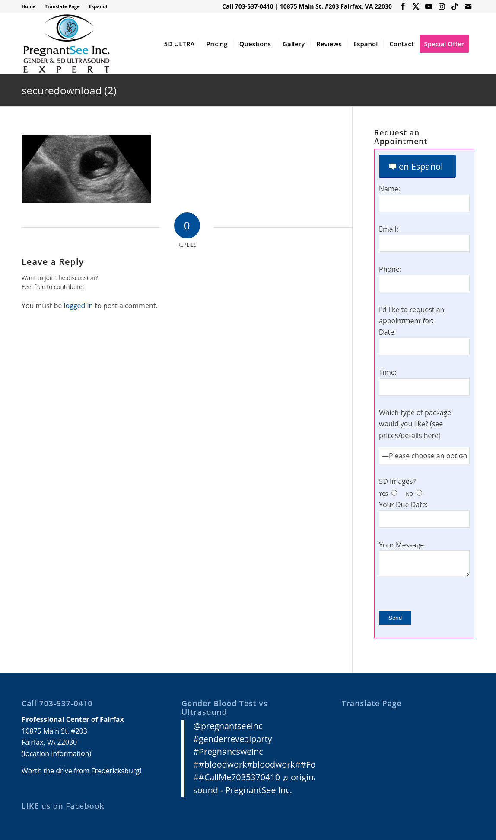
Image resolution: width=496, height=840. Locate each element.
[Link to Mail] (467, 6)
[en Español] (417, 166)
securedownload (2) (69, 90)
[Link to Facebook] (403, 6)
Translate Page (62, 6)
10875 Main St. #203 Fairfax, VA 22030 (336, 6)
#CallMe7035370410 (239, 777)
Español (98, 6)
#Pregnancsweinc (228, 751)
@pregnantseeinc (227, 726)
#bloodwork (223, 764)
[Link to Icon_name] (454, 6)
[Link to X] (416, 6)
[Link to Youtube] (429, 6)
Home (29, 6)
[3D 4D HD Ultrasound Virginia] (66, 43)
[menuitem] (31, 6)
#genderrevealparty (232, 739)
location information (56, 753)
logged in (78, 305)
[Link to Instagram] (442, 6)
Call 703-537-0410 (247, 6)
